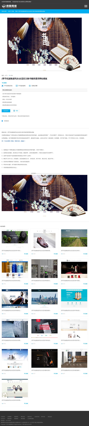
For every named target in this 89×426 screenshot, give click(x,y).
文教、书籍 (14, 11)
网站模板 (10, 414)
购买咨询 (6, 106)
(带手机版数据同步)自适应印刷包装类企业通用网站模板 (45, 336)
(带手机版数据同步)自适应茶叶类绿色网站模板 (14, 246)
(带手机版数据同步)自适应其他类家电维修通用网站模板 (16, 366)
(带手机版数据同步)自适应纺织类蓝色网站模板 (14, 276)
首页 (9, 11)
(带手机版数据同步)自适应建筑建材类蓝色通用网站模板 (45, 306)
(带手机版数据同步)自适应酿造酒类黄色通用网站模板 (45, 366)
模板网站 (16, 414)
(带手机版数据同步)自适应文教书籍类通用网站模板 (31, 11)
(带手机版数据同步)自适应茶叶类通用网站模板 (73, 276)
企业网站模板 (31, 414)
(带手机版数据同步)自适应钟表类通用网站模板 (14, 396)
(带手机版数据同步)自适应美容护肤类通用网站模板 (74, 336)
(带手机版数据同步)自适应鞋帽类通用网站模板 (43, 246)
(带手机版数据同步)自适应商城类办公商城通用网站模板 (45, 276)
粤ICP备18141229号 (27, 420)
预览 (15, 106)
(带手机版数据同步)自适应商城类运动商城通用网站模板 (16, 306)
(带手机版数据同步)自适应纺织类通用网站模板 (14, 336)
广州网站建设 (13, 131)
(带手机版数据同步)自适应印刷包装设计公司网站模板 (75, 306)
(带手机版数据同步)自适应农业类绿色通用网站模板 (74, 246)
